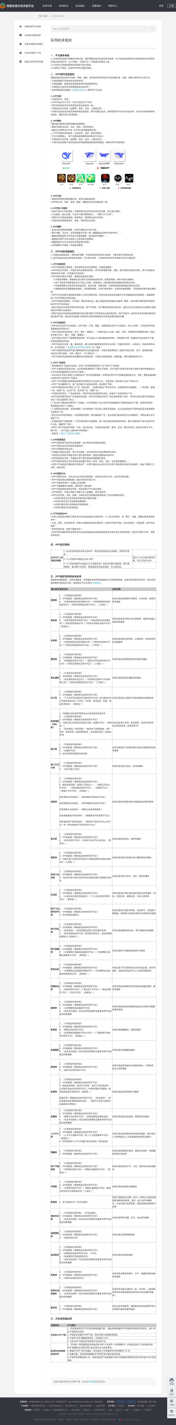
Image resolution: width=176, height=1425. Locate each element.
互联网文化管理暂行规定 (79, 347)
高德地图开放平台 (61, 1410)
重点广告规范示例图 (70, 433)
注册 (171, 6)
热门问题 (43, 16)
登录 (161, 6)
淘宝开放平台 (99, 1410)
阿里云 (47, 1410)
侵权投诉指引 (79, 90)
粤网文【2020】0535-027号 (77, 1420)
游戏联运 (63, 6)
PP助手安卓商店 (55, 1406)
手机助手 (148, 1410)
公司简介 (120, 1406)
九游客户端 (100, 1406)
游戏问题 (131, 1402)
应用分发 (47, 6)
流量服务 (96, 6)
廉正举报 (152, 1402)
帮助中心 (113, 6)
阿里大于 (86, 1410)
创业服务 (80, 6)
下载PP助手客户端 (37, 1406)
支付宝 (118, 1410)
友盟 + (127, 1410)
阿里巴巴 (37, 1410)
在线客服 (92, 1381)
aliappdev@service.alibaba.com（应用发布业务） (48, 1402)
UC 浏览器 (75, 1410)
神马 (110, 1410)
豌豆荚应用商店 (86, 1406)
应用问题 (120, 1402)
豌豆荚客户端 (70, 1406)
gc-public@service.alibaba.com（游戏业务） (85, 1402)
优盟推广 (137, 1410)
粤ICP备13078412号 (108, 1420)
